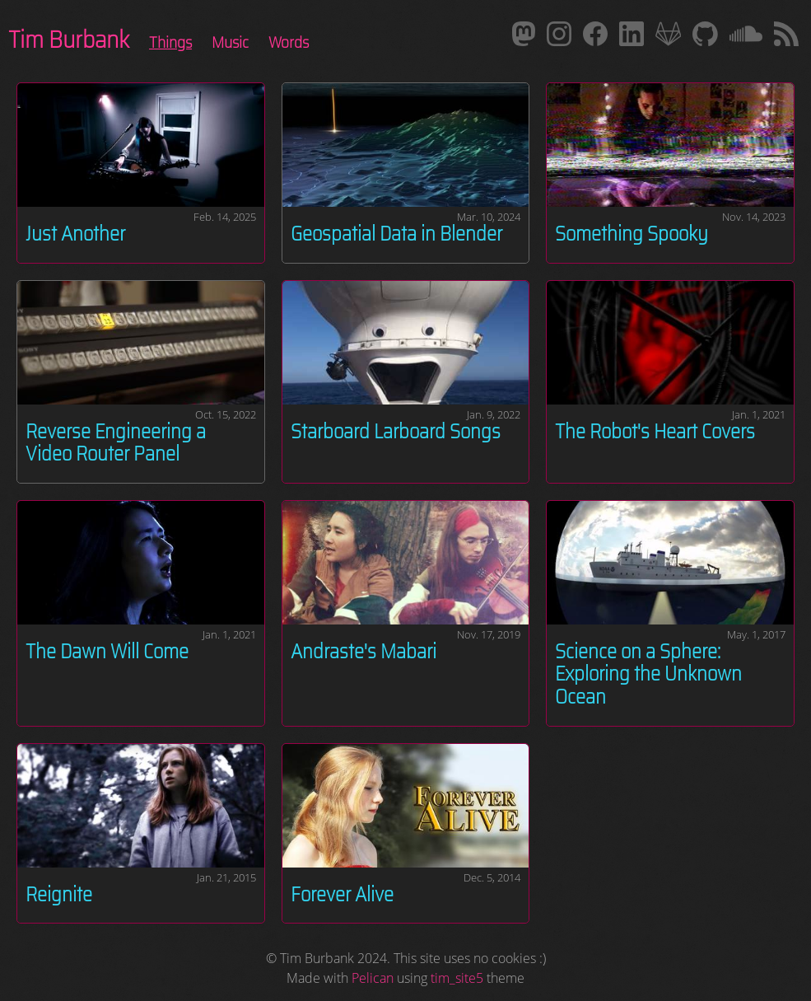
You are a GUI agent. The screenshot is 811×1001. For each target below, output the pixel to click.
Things (170, 42)
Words (288, 42)
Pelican (373, 978)
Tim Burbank (68, 39)
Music (230, 42)
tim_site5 (457, 978)
